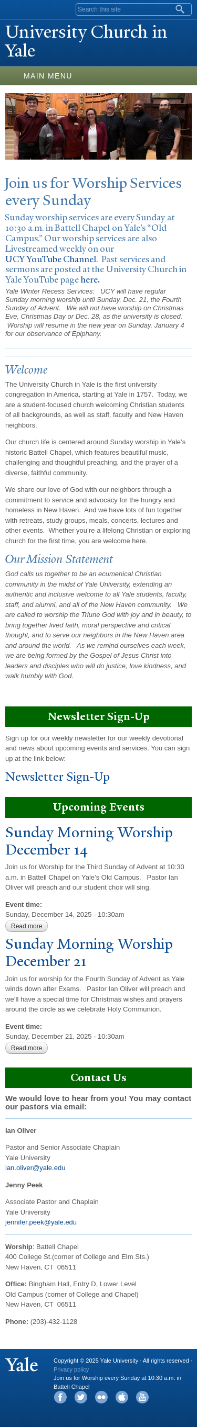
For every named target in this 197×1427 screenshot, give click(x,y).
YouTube (142, 1397)
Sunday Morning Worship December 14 (89, 841)
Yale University (17, 9)
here (89, 279)
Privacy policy (71, 1369)
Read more (29, 926)
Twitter (81, 1397)
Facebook (60, 1397)
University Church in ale (86, 41)
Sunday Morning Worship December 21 (89, 952)
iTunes (122, 1397)
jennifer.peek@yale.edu (41, 1222)
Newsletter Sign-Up (57, 776)
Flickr (101, 1397)
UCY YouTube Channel (50, 259)
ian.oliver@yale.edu (35, 1168)
